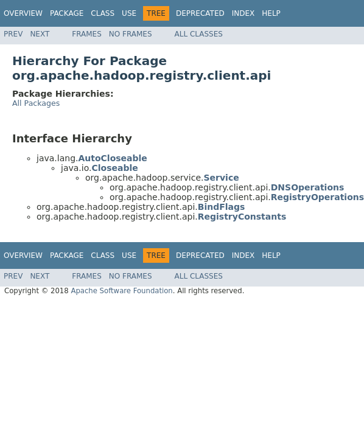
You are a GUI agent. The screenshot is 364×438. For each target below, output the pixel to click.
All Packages (36, 103)
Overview (23, 13)
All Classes (199, 34)
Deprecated (200, 13)
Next (39, 34)
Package (66, 13)
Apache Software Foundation (121, 291)
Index (243, 13)
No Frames (130, 34)
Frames (87, 34)
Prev (13, 34)
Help (271, 13)
